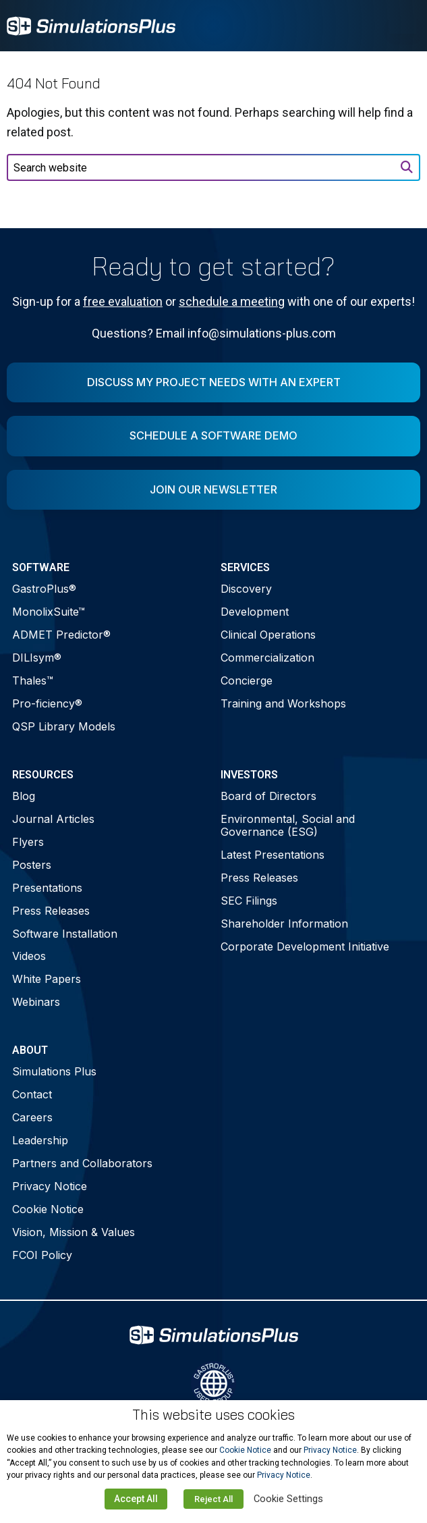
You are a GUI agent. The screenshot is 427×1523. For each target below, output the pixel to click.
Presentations (47, 887)
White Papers (46, 979)
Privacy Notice (49, 1186)
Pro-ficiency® (47, 703)
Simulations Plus (54, 1071)
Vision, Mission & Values (73, 1232)
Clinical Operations (268, 634)
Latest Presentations (272, 854)
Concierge (247, 680)
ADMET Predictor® (61, 634)
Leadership (40, 1140)
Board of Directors (268, 796)
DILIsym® (36, 657)
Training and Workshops (283, 703)
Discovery (246, 588)
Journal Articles (53, 819)
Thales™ (32, 680)
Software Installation (64, 933)
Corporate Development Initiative (305, 946)
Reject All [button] (213, 1499)
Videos (29, 956)
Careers (32, 1117)
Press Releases (51, 910)
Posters (31, 865)
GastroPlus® (44, 588)
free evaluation (123, 301)
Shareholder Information (284, 923)
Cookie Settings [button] (288, 1499)
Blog (23, 796)
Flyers (28, 842)
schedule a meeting (232, 301)
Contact (32, 1094)
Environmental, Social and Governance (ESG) (288, 825)
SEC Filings (249, 900)
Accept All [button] (136, 1498)
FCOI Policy (42, 1255)
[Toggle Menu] (402, 26)
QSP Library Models (63, 726)
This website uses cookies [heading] (213, 1414)
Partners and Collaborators (82, 1163)
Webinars (36, 1002)
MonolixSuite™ (48, 611)
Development (255, 611)
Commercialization (267, 657)
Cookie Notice (48, 1209)
